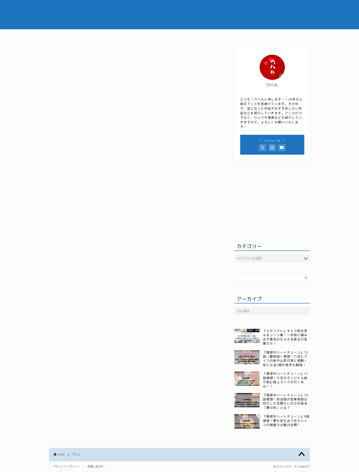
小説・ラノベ (235, 35)
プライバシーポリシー (66, 466)
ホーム (119, 35)
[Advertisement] (135, 112)
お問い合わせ (95, 466)
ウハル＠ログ (179, 14)
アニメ (141, 35)
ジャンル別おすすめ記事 (176, 35)
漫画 (210, 35)
